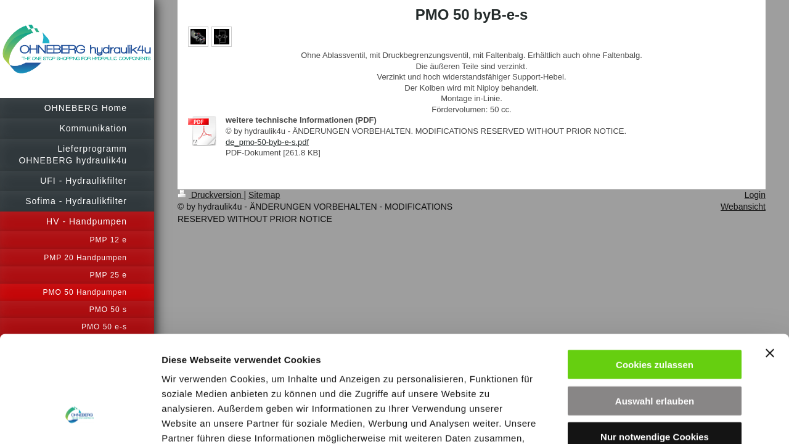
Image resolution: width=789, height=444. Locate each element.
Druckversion (210, 195)
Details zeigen (655, 419)
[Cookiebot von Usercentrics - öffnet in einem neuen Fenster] (80, 420)
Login (755, 195)
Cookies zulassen (654, 266)
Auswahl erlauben (654, 303)
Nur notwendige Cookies (654, 339)
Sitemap (264, 195)
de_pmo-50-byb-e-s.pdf (267, 142)
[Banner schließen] (770, 255)
